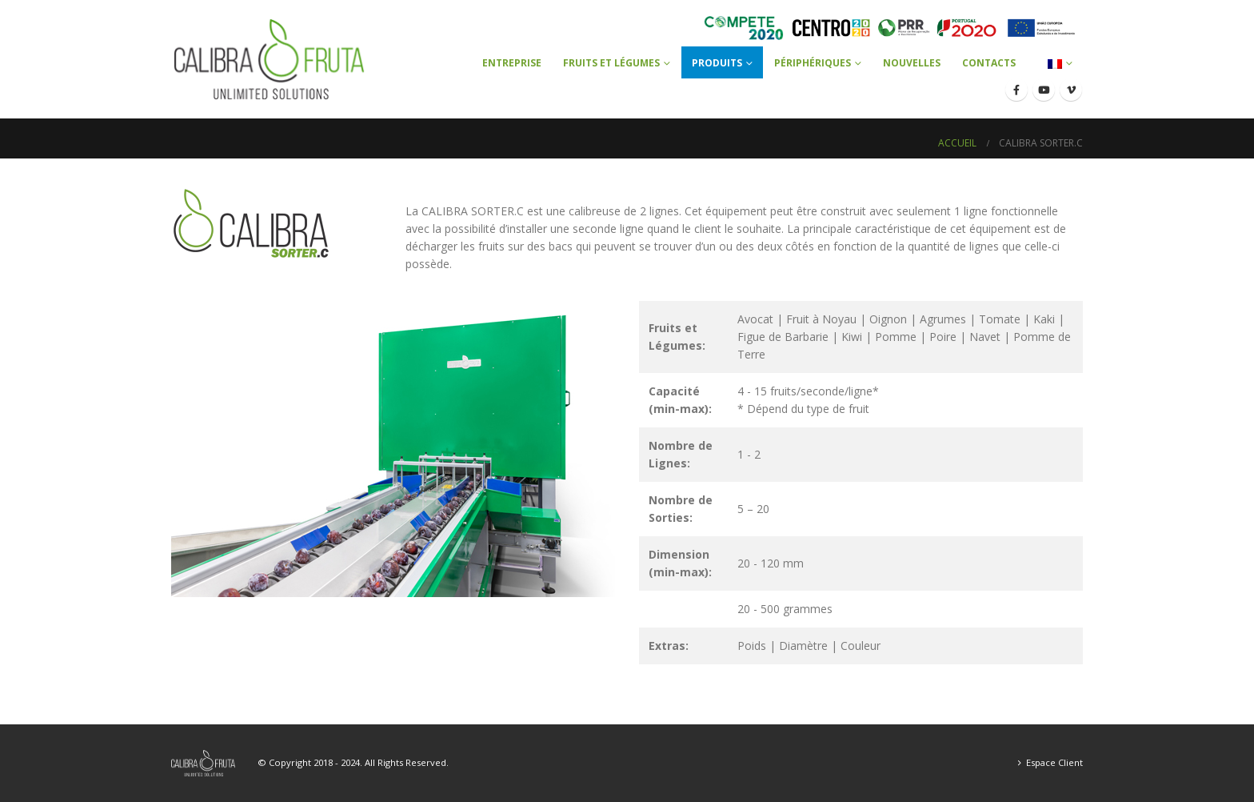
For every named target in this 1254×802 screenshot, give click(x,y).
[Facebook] (1016, 89)
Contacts (989, 63)
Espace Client (1054, 762)
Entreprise (511, 63)
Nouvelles (911, 63)
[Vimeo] (1071, 89)
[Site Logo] (269, 59)
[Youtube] (1043, 89)
